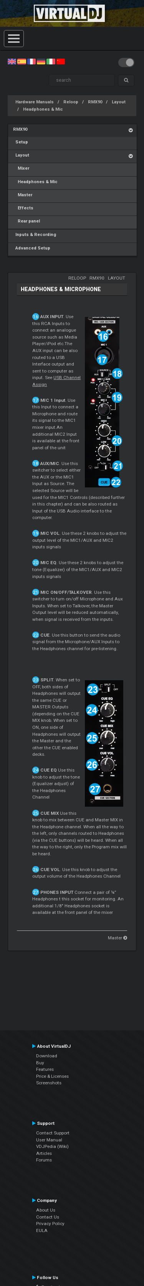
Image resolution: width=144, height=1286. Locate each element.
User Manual (49, 1140)
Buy (40, 1062)
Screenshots (48, 1082)
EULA (42, 1230)
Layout (119, 101)
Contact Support (53, 1133)
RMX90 (95, 101)
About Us (45, 1210)
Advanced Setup (31, 248)
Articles (44, 1153)
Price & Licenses (52, 1076)
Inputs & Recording (34, 234)
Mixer (21, 168)
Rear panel (26, 221)
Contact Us (47, 1217)
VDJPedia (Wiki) (52, 1146)
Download (46, 1055)
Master (22, 194)
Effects (23, 208)
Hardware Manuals (34, 101)
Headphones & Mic (43, 109)
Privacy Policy (50, 1223)
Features (45, 1069)
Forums (44, 1160)
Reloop (70, 101)
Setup (20, 142)
